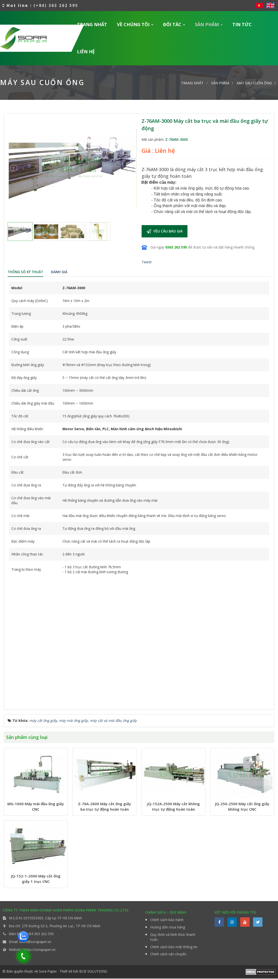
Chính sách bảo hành (167, 920)
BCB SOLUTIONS (93, 971)
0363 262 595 (176, 247)
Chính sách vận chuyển (168, 954)
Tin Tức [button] (242, 24)
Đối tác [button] (174, 26)
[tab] (26, 272)
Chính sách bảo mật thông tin (173, 947)
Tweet (147, 262)
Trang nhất (92, 24)
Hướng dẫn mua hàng (167, 927)
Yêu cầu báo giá (165, 231)
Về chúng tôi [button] (135, 26)
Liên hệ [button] (86, 51)
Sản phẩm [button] (209, 26)
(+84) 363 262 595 (56, 5)
